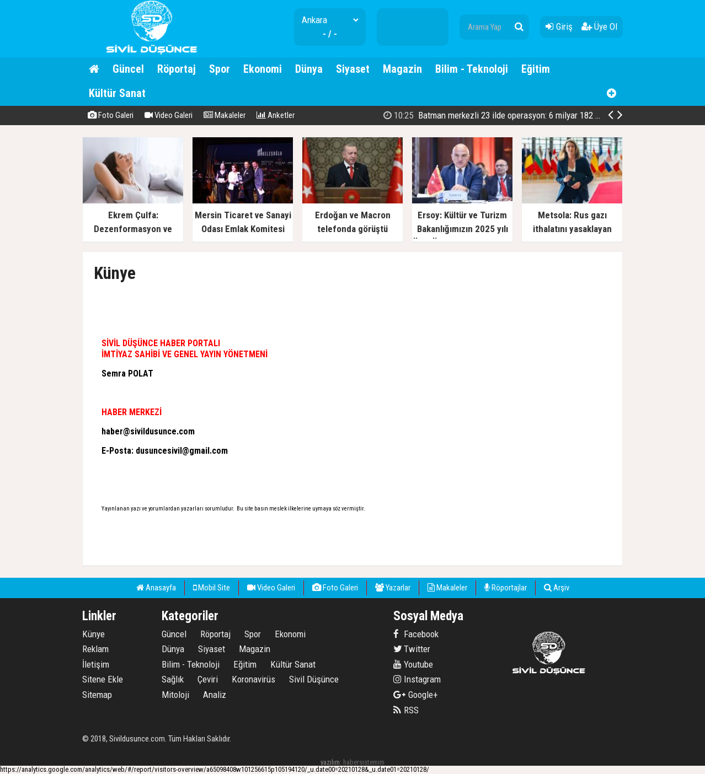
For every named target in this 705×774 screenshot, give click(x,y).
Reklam (95, 648)
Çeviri (207, 679)
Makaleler (224, 115)
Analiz (214, 694)
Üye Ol (599, 26)
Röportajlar (505, 588)
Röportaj (176, 69)
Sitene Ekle (102, 679)
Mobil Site (211, 588)
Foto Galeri (110, 115)
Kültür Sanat (117, 93)
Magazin (402, 69)
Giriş (559, 26)
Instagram (417, 679)
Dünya (309, 69)
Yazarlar (392, 588)
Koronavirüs (253, 679)
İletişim (95, 664)
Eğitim (535, 69)
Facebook (416, 633)
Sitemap (97, 694)
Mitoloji (175, 694)
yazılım (330, 762)
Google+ (415, 694)
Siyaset (353, 69)
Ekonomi (262, 69)
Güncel (128, 69)
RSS (406, 710)
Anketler (276, 115)
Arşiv (556, 588)
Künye (93, 633)
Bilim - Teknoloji (471, 69)
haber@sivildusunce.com (148, 431)
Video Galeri (169, 115)
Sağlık (173, 679)
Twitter (411, 648)
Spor (219, 69)
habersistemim (363, 762)
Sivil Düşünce (314, 679)
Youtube (413, 664)
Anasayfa (156, 588)
